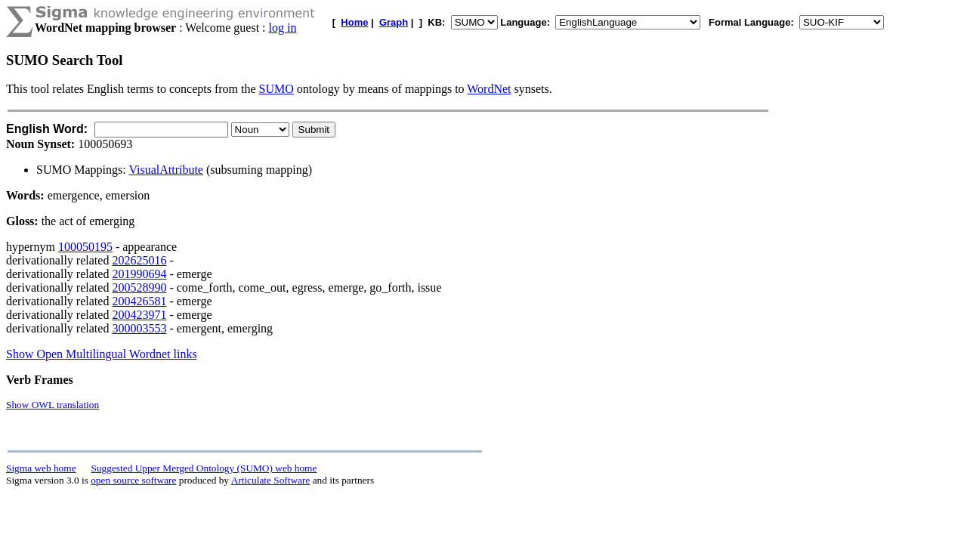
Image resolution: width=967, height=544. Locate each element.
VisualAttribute (165, 169)
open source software (133, 480)
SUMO (276, 88)
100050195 (85, 246)
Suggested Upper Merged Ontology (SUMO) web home (204, 468)
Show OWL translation (52, 404)
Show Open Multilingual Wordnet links (101, 354)
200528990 (139, 287)
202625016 (139, 260)
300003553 (139, 328)
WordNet (489, 88)
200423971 (139, 314)
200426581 (139, 301)
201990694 (139, 273)
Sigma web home (41, 468)
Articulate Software (270, 480)
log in (283, 27)
